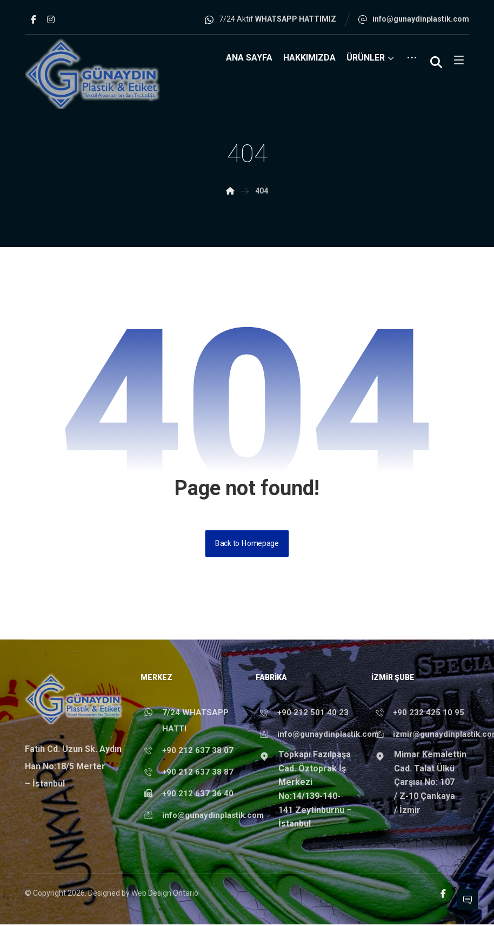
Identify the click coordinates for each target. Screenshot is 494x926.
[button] (33, 19)
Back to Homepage (247, 544)
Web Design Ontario (164, 895)
